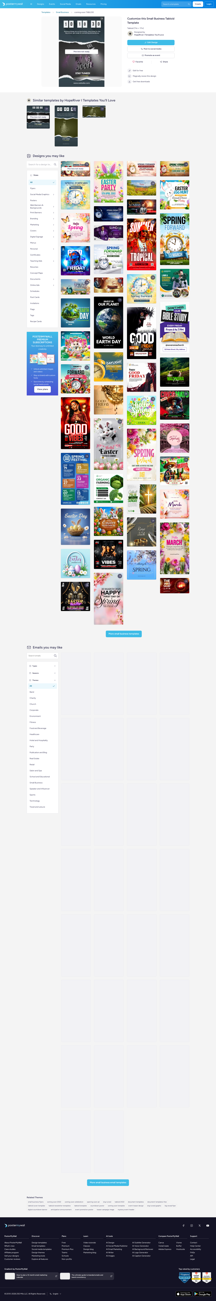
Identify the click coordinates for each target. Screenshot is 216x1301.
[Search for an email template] (41, 655)
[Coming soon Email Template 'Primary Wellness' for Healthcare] (76, 1142)
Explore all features (40, 1259)
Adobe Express (164, 1249)
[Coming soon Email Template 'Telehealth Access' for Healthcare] (76, 945)
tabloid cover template (36, 1206)
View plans (42, 389)
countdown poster (97, 1206)
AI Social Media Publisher (117, 1246)
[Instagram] (191, 1225)
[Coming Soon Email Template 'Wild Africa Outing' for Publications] (76, 1011)
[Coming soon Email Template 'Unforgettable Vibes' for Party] (141, 684)
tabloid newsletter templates (60, 1206)
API (191, 1256)
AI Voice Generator (140, 1246)
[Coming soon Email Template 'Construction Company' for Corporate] (109, 880)
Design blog (88, 1249)
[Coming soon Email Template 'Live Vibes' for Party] (76, 684)
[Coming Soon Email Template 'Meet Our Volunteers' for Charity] (109, 1142)
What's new (9, 1246)
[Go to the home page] (11, 4)
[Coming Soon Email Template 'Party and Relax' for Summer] (109, 684)
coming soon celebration (74, 1202)
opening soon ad (93, 1202)
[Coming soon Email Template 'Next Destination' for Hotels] (141, 945)
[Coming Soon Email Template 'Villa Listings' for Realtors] (109, 945)
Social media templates (42, 1249)
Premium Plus (67, 1249)
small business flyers (36, 1202)
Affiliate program (11, 1252)
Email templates (38, 1246)
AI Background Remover (142, 1249)
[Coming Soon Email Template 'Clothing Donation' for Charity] (109, 1076)
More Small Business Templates (124, 633)
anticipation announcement (61, 1210)
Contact (193, 1242)
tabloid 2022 (119, 1202)
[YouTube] (207, 1225)
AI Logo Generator (140, 1252)
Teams (64, 1252)
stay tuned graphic (154, 1206)
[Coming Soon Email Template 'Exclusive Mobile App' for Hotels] (174, 945)
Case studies (10, 1249)
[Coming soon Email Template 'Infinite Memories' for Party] (174, 684)
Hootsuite (180, 1249)
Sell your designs (11, 1256)
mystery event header (126, 1210)
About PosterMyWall (13, 1242)
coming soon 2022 (54, 1202)
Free (64, 1242)
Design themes (38, 1252)
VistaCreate (163, 1246)
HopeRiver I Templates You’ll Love (149, 35)
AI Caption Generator (141, 1256)
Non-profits (67, 1259)
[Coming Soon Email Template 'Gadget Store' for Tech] (76, 880)
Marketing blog (89, 1252)
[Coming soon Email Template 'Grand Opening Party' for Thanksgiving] (76, 1076)
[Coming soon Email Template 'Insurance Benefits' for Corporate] (141, 749)
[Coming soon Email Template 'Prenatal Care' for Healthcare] (109, 1011)
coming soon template (116, 1206)
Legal (192, 1259)
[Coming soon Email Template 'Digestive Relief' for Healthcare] (174, 1011)
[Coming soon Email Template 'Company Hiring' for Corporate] (174, 749)
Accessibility (195, 1249)
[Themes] (55, 680)
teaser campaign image (105, 1210)
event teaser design (136, 1206)
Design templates (39, 1242)
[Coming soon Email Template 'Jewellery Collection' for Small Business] (76, 814)
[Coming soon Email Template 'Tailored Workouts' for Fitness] (141, 880)
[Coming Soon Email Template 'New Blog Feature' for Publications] (109, 749)
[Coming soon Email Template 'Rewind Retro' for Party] (76, 749)
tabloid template (80, 1206)
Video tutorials (89, 1242)
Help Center (195, 1246)
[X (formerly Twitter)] (199, 1225)
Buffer (179, 1246)
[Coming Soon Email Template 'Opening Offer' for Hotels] (141, 1011)
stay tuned (107, 1202)
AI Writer (110, 1252)
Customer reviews (12, 1259)
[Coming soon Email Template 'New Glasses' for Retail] (174, 814)
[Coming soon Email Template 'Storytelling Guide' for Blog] (141, 1076)
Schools (65, 1256)
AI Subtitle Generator (141, 1242)
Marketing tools (38, 1256)
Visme (179, 1242)
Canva (161, 1242)
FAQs (192, 1252)
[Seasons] (55, 673)
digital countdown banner (37, 1210)
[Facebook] (183, 1225)
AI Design (110, 1242)
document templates (136, 1202)
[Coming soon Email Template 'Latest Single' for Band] (174, 1076)
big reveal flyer (170, 1206)
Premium (65, 1246)
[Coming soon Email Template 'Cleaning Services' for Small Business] (109, 814)
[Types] (55, 666)
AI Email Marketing (114, 1249)
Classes (86, 1246)
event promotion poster (84, 1210)
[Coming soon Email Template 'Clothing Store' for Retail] (174, 880)
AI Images (110, 1256)
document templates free (157, 1202)
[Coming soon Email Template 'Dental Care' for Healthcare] (141, 814)
